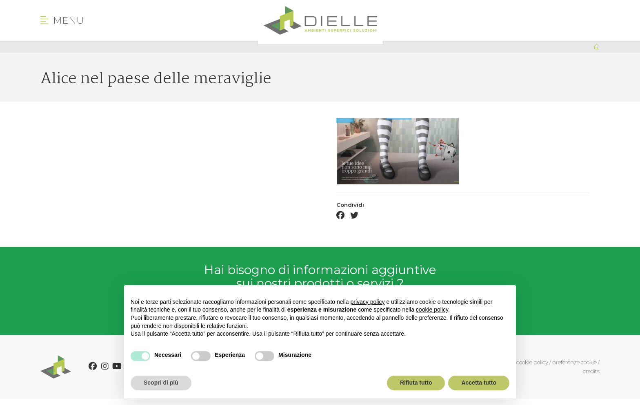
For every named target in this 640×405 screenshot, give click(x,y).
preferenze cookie (574, 362)
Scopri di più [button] (161, 382)
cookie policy (532, 362)
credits (591, 371)
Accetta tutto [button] (478, 382)
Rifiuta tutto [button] (416, 382)
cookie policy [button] (432, 309)
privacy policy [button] (368, 302)
